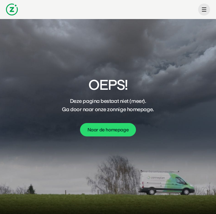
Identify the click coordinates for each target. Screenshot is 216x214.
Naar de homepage (108, 130)
